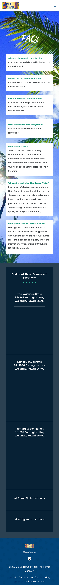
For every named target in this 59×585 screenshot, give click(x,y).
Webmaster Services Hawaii (29, 578)
